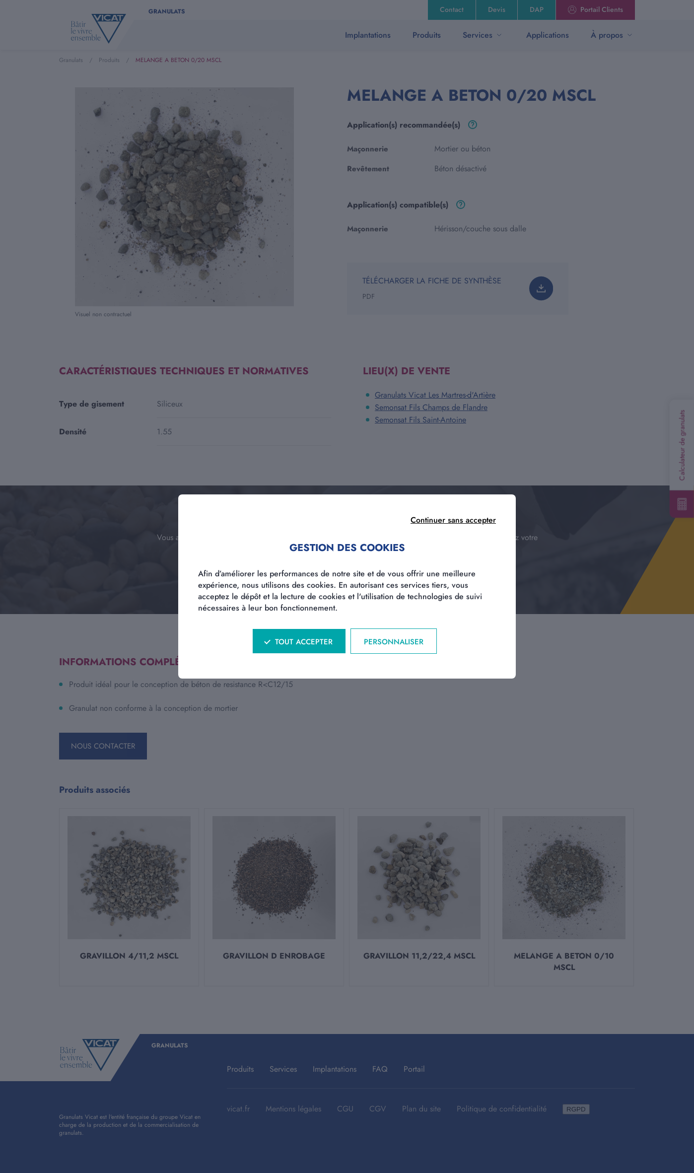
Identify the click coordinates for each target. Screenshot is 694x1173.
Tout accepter (304, 641)
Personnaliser (393, 641)
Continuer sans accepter (453, 520)
